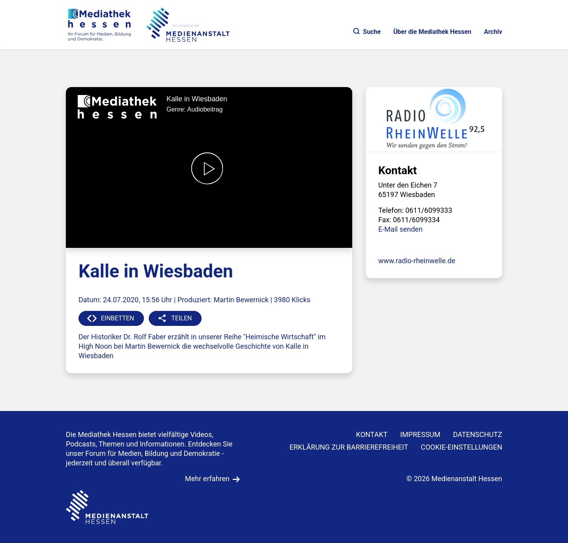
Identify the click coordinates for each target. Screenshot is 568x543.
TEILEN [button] (181, 318)
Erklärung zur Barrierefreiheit (349, 447)
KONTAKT (372, 434)
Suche (367, 31)
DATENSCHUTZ (478, 434)
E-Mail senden (400, 229)
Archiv (493, 31)
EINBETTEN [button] (117, 318)
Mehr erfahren (207, 478)
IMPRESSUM (420, 434)
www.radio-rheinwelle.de (416, 261)
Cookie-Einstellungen (461, 447)
